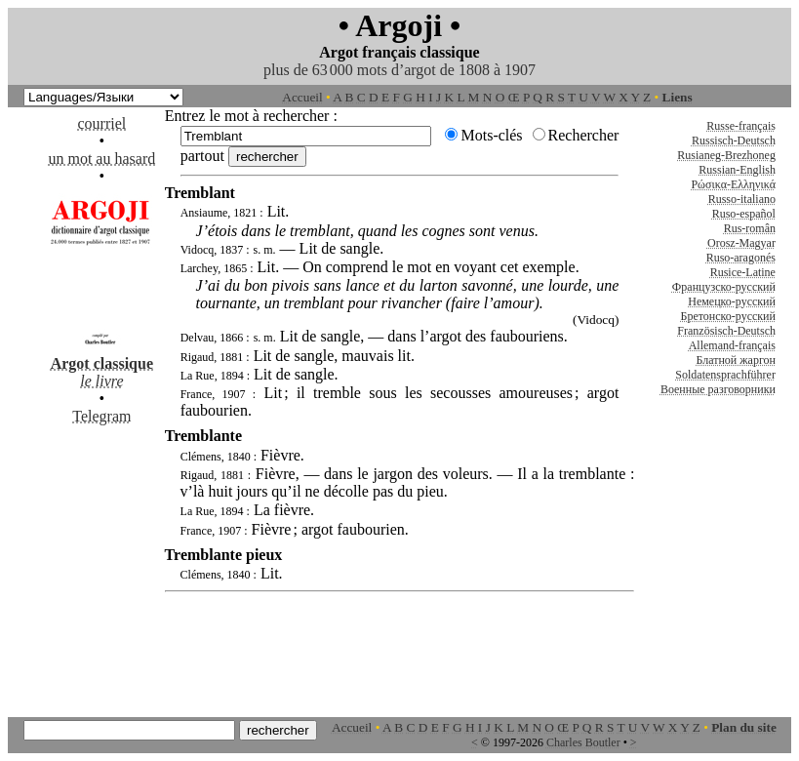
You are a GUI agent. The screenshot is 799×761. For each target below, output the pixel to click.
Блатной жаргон (736, 360)
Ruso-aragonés (741, 257)
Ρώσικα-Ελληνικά (733, 184)
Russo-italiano (742, 199)
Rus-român (750, 228)
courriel (101, 123)
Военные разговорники (718, 389)
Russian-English (737, 170)
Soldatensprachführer (725, 374)
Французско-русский (724, 287)
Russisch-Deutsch (734, 140)
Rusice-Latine (743, 272)
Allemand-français (732, 345)
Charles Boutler (583, 742)
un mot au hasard (101, 158)
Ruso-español (744, 213)
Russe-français (741, 126)
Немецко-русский (732, 301)
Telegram (101, 416)
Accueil (302, 97)
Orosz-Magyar (741, 243)
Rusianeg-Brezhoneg (726, 155)
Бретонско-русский (728, 316)
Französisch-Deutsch (726, 331)
